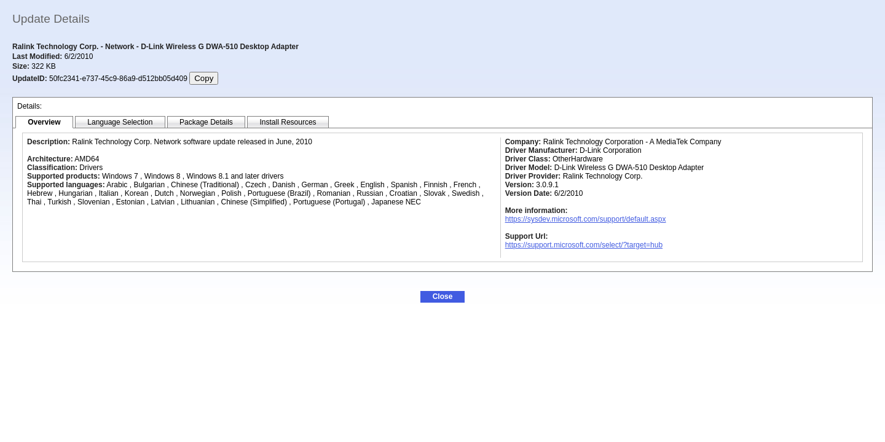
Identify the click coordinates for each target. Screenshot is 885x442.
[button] (442, 297)
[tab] (44, 122)
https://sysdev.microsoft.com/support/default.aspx (585, 219)
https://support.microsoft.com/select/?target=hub (584, 245)
